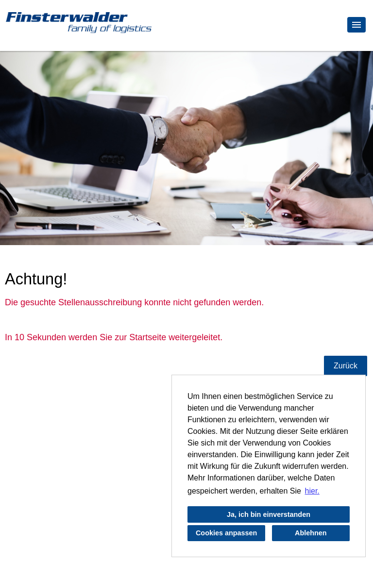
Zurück (345, 366)
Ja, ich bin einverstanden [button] (268, 514)
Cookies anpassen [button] (226, 533)
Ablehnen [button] (311, 533)
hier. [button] (312, 491)
